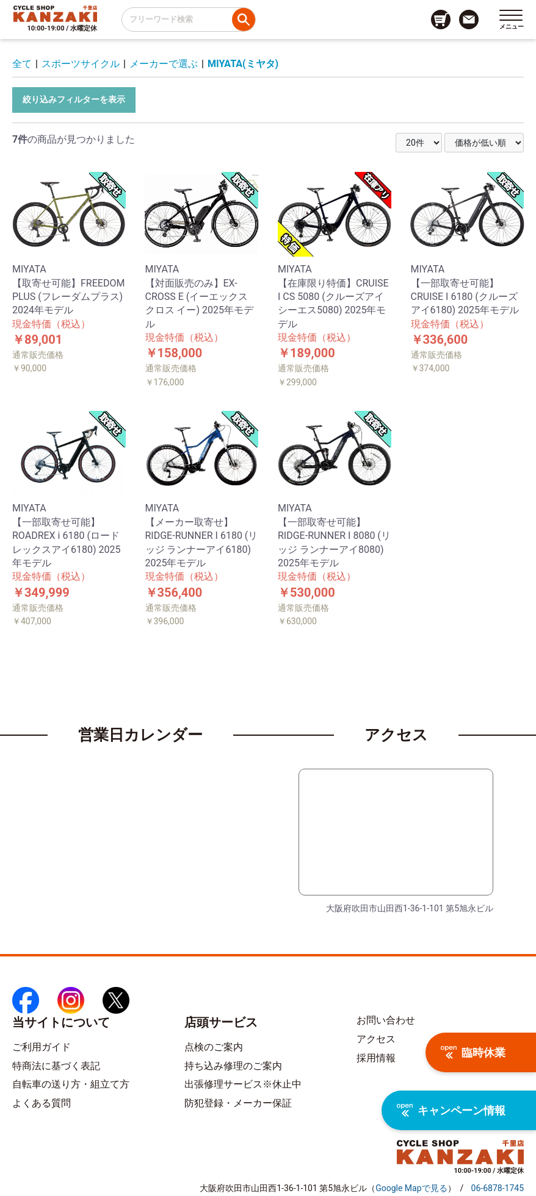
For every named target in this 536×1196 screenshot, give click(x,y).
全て (22, 63)
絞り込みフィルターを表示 (74, 99)
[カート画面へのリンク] (441, 19)
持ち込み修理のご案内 (233, 1066)
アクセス (376, 1039)
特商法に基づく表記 (56, 1066)
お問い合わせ (386, 1020)
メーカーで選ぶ (163, 63)
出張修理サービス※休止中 (243, 1084)
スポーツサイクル (81, 63)
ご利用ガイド (41, 1047)
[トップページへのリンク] (55, 13)
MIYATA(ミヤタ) (243, 63)
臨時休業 (473, 1052)
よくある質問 (41, 1103)
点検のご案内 (213, 1047)
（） (411, 1188)
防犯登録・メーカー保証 (238, 1103)
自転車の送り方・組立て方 (70, 1084)
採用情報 (376, 1058)
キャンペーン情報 (451, 1110)
